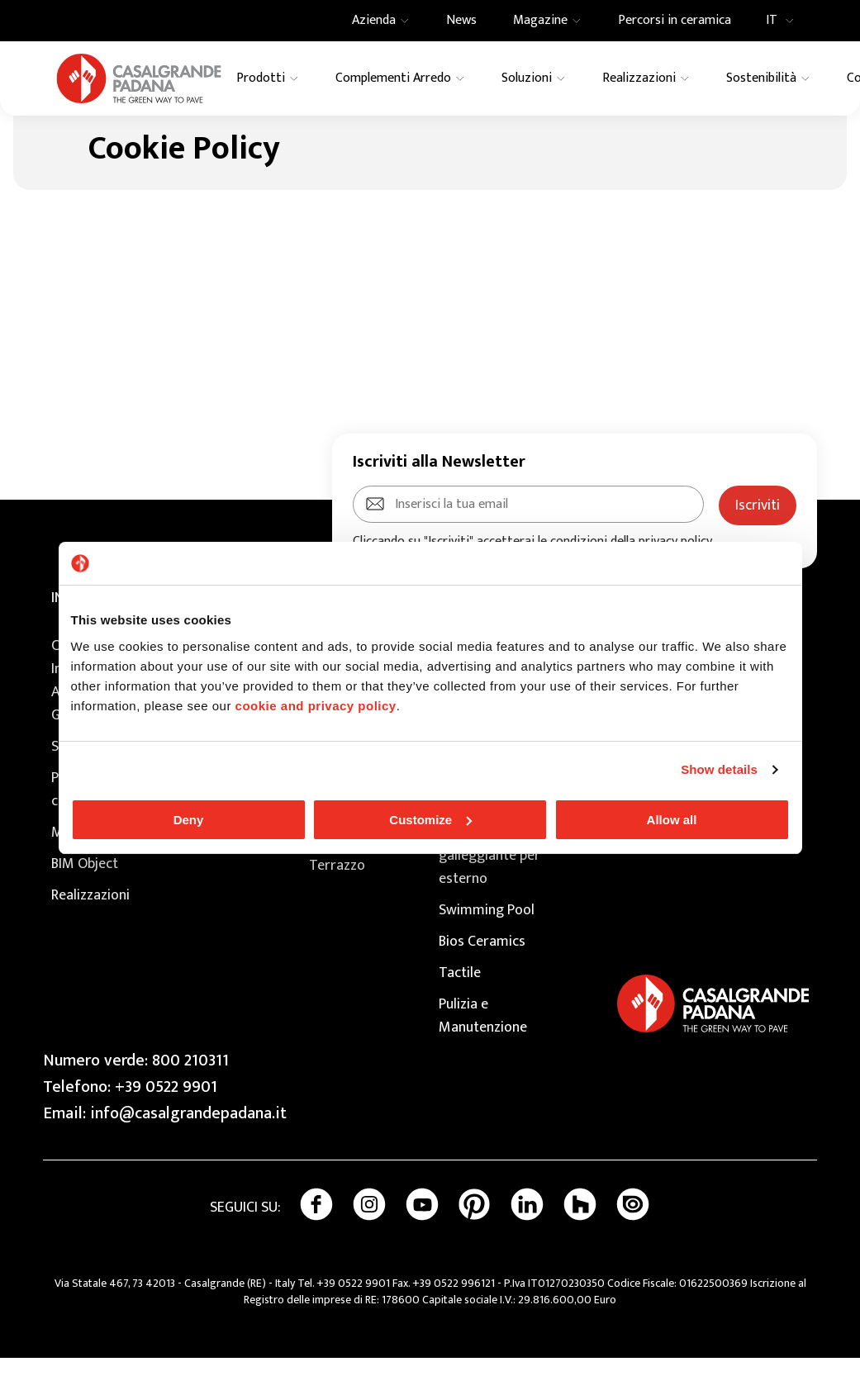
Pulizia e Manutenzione (483, 1053)
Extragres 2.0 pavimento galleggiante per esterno (489, 881)
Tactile (460, 1010)
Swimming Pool (487, 947)
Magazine (81, 869)
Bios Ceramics (482, 978)
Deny (188, 820)
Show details (719, 769)
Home (52, 132)
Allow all (672, 820)
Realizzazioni (90, 932)
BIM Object (84, 901)
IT (785, 21)
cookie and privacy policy (316, 706)
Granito (332, 871)
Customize (430, 820)
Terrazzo (337, 902)
